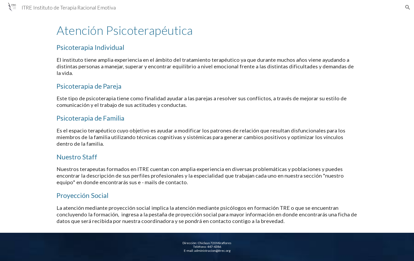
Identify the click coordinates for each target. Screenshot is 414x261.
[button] (407, 7)
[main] (206, 123)
